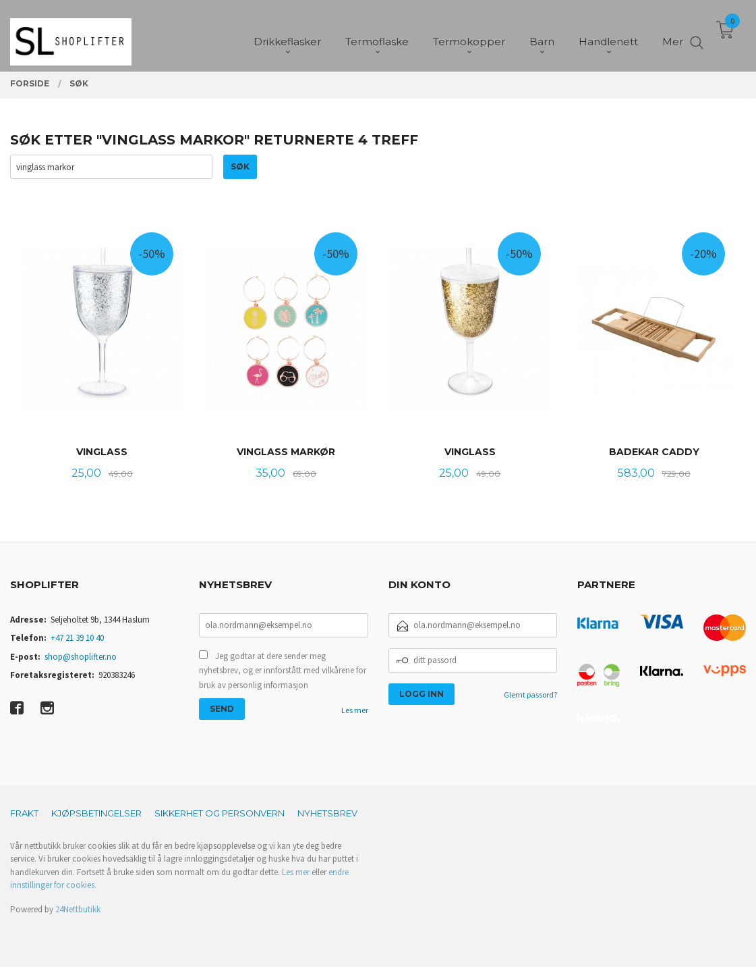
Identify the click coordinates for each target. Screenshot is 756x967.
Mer (672, 34)
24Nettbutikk (77, 909)
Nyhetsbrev (327, 813)
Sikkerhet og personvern (219, 813)
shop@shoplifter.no (81, 656)
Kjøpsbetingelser (96, 813)
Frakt (24, 813)
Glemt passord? (530, 694)
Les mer (354, 710)
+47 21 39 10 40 (77, 638)
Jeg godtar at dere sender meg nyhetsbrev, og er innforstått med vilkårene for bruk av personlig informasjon (282, 670)
